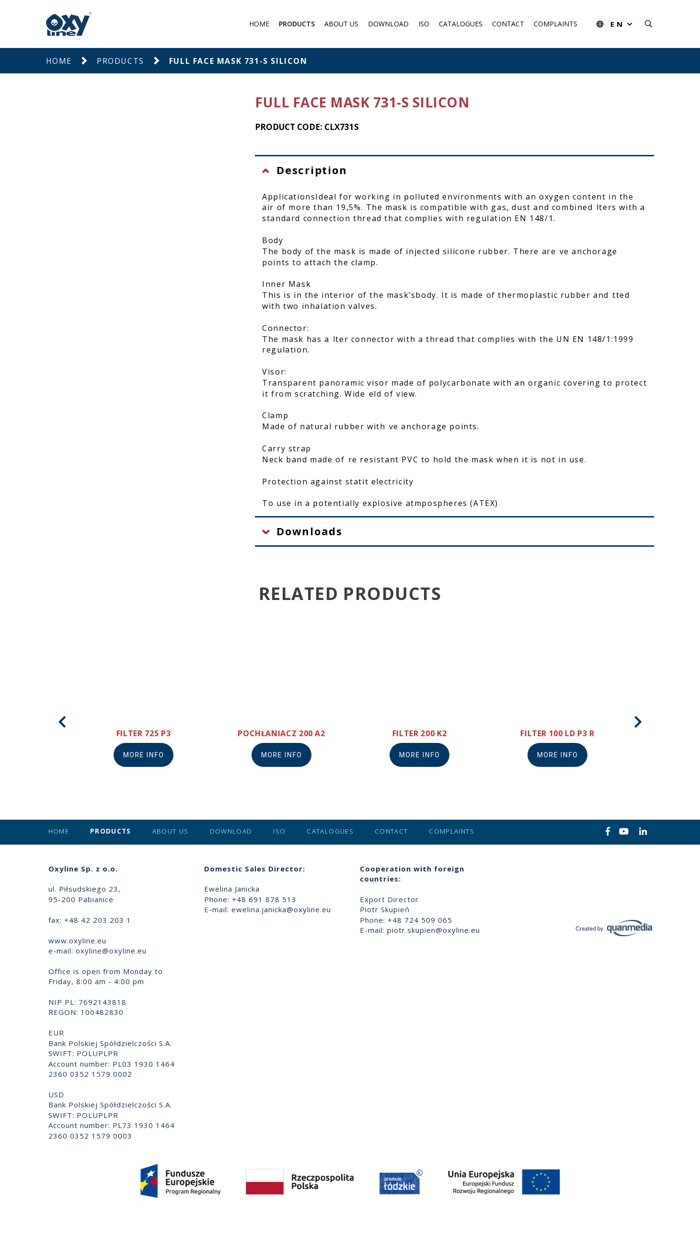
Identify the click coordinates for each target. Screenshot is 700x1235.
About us (341, 23)
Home (259, 23)
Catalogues (460, 23)
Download (388, 23)
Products (297, 23)
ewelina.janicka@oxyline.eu (281, 909)
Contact (508, 23)
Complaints (555, 23)
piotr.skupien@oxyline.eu (433, 930)
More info (143, 755)
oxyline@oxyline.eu (111, 950)
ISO (423, 23)
